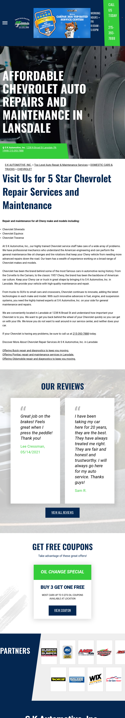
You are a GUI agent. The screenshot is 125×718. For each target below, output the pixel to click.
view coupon (62, 610)
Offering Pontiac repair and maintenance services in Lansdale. (38, 354)
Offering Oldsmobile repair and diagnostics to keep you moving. (39, 358)
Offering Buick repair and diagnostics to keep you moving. (35, 350)
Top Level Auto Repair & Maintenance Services (61, 164)
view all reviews (62, 512)
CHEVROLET (24, 169)
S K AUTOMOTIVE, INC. (18, 164)
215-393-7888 (111, 33)
